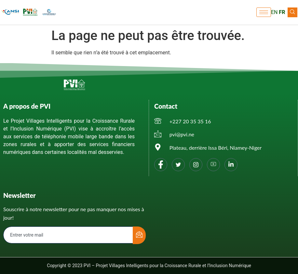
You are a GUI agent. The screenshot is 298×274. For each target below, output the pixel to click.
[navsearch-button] (292, 12)
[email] (68, 234)
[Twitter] (178, 164)
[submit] (139, 235)
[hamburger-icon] (263, 12)
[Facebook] (160, 164)
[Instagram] (195, 164)
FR (282, 12)
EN (274, 12)
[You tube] (213, 164)
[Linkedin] (230, 164)
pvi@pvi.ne (181, 134)
